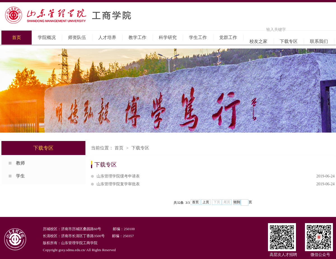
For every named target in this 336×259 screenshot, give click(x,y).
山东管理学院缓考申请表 (216, 176)
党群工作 (228, 37)
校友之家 (258, 41)
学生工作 (198, 37)
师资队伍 (77, 37)
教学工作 (137, 37)
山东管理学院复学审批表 (216, 184)
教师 (20, 163)
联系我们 (319, 41)
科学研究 (168, 37)
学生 (20, 176)
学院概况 (47, 37)
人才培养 (107, 37)
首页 (16, 37)
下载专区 (289, 41)
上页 (205, 202)
